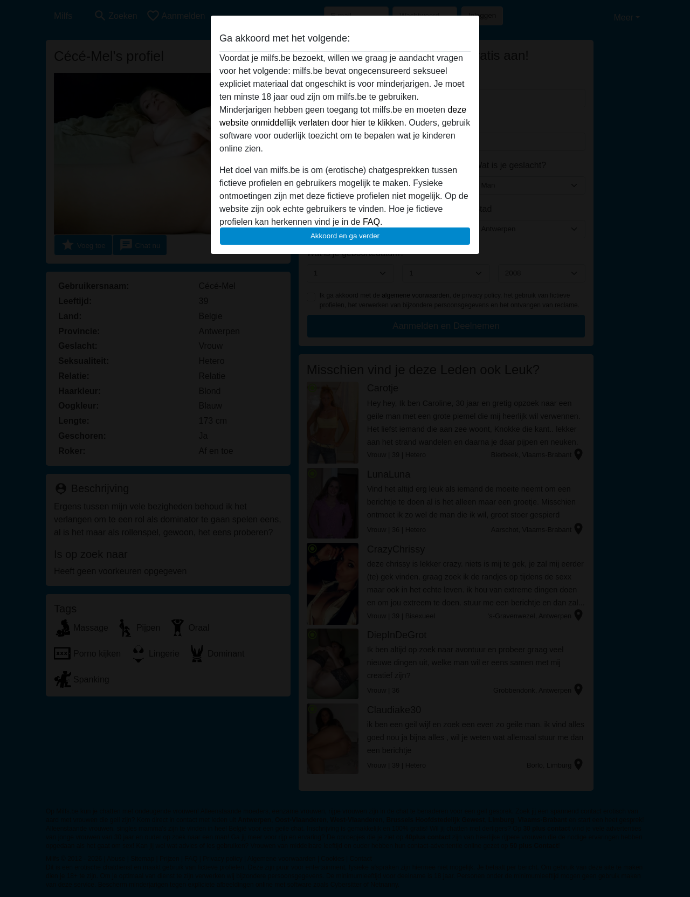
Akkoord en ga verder (345, 236)
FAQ (371, 221)
